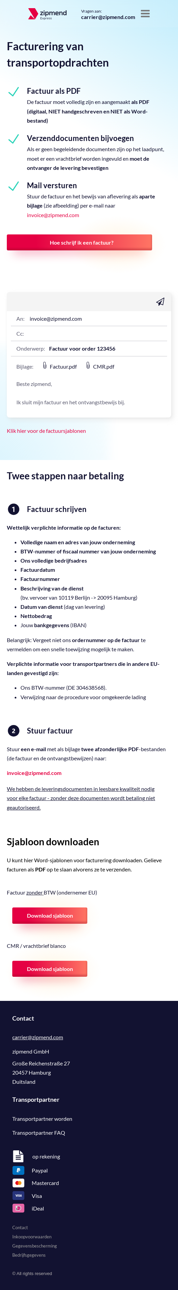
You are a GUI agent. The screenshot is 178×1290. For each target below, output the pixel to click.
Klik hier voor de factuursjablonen (46, 430)
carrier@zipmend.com (108, 17)
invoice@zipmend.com (53, 215)
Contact (20, 1227)
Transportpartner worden (42, 1118)
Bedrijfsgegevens (29, 1255)
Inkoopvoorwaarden (31, 1236)
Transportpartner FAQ (38, 1132)
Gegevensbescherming (34, 1246)
